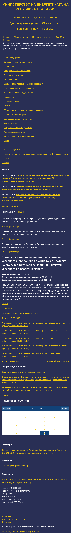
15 (25, 425)
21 (16, 429)
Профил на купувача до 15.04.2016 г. (49, 37)
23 (35, 429)
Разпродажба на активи (14, 132)
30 (35, 433)
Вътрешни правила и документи (18, 62)
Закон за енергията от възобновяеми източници (23, 372)
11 (54, 421)
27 (6, 433)
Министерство (22, 17)
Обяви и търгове (51, 23)
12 (64, 421)
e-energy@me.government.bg (15, 466)
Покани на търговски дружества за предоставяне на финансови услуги (36, 154)
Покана (5, 304)
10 (44, 421)
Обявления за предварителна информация (23, 84)
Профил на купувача (11, 57)
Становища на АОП (13, 79)
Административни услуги (24, 23)
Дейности (39, 17)
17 (44, 425)
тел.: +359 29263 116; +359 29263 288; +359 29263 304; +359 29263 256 (34, 479)
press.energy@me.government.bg (16, 482)
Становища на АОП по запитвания (19, 119)
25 (54, 429)
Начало (6, 37)
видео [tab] (21, 212)
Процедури (9, 66)
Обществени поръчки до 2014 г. (18, 128)
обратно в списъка (10, 361)
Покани (6, 40)
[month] (39, 408)
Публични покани (11, 101)
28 (16, 433)
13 (6, 425)
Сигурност (6, 522)
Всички (5, 395)
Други (6, 158)
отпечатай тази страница (58, 361)
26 (64, 429)
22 (25, 429)
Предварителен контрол (15, 114)
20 (6, 429)
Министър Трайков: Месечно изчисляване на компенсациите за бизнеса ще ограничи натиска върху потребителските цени (31, 197)
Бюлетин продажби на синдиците (19, 136)
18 (54, 425)
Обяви (6, 141)
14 (16, 425)
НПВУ (34, 28)
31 (44, 433)
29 (25, 433)
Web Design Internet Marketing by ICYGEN (20, 532)
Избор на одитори (12, 149)
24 (44, 429)
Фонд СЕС (48, 28)
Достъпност (7, 516)
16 (35, 425)
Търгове (7, 145)
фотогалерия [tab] (9, 212)
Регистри (22, 28)
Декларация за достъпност (14, 519)
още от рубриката (10, 206)
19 (64, 425)
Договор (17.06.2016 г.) (12, 318)
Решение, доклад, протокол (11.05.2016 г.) (21, 313)
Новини (53, 17)
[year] (32, 408)
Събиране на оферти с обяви (17, 71)
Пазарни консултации (13, 75)
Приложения (7, 308)
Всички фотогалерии (11, 226)
